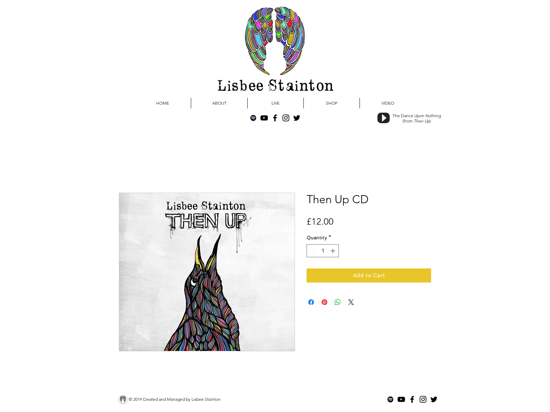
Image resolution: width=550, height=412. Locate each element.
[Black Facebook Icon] (275, 117)
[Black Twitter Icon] (296, 117)
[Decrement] (312, 251)
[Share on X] (351, 302)
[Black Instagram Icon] (285, 117)
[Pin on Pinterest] (324, 302)
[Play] (383, 118)
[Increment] (333, 251)
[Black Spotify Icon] (253, 117)
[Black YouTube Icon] (264, 117)
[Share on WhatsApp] (338, 302)
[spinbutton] (322, 251)
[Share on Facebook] (311, 302)
